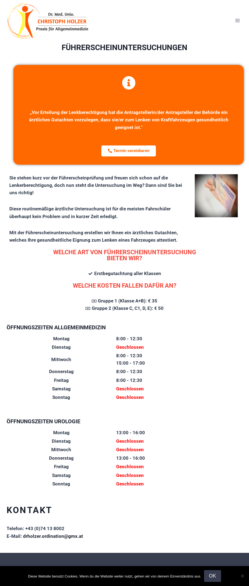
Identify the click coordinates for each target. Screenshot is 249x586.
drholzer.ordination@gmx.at (53, 536)
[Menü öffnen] (237, 20)
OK (212, 576)
